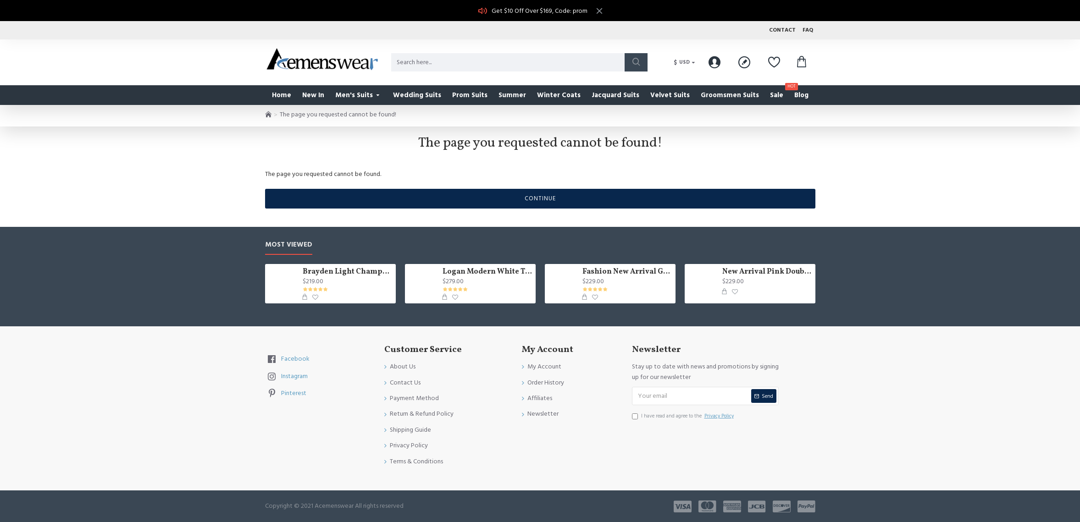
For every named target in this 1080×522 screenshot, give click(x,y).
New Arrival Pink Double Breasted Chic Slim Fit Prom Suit (767, 272)
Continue (540, 198)
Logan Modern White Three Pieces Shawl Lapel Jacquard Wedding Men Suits (487, 272)
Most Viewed (288, 245)
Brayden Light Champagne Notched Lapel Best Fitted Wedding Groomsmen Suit (347, 272)
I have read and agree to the (683, 416)
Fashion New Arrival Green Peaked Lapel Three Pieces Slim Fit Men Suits (627, 272)
